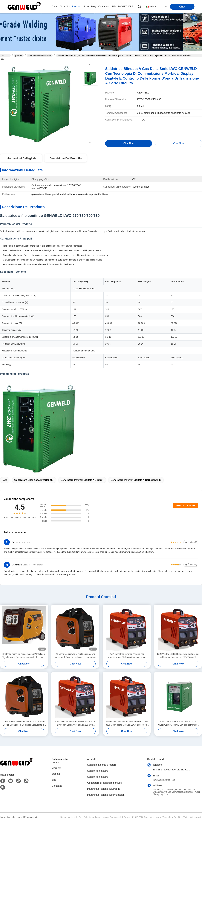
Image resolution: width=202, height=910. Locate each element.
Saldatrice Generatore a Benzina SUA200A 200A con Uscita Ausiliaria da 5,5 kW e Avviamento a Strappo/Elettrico (75, 723)
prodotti (76, 6)
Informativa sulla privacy (11, 817)
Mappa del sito (31, 817)
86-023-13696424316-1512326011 (171, 769)
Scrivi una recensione (185, 505)
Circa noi (65, 6)
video (86, 6)
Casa (54, 6)
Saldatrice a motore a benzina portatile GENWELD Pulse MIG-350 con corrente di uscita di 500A (178, 723)
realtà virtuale (122, 6)
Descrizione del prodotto (65, 158)
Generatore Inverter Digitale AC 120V (82, 480)
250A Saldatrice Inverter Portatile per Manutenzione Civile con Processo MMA (126, 655)
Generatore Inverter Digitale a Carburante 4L (135, 480)
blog (93, 6)
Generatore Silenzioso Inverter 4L (33, 480)
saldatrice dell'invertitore (39, 55)
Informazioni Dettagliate (21, 158)
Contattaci (103, 6)
